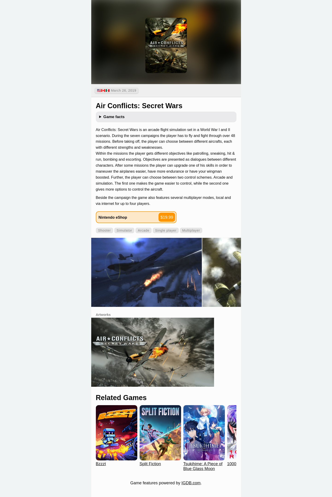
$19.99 (166, 217)
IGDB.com (191, 483)
